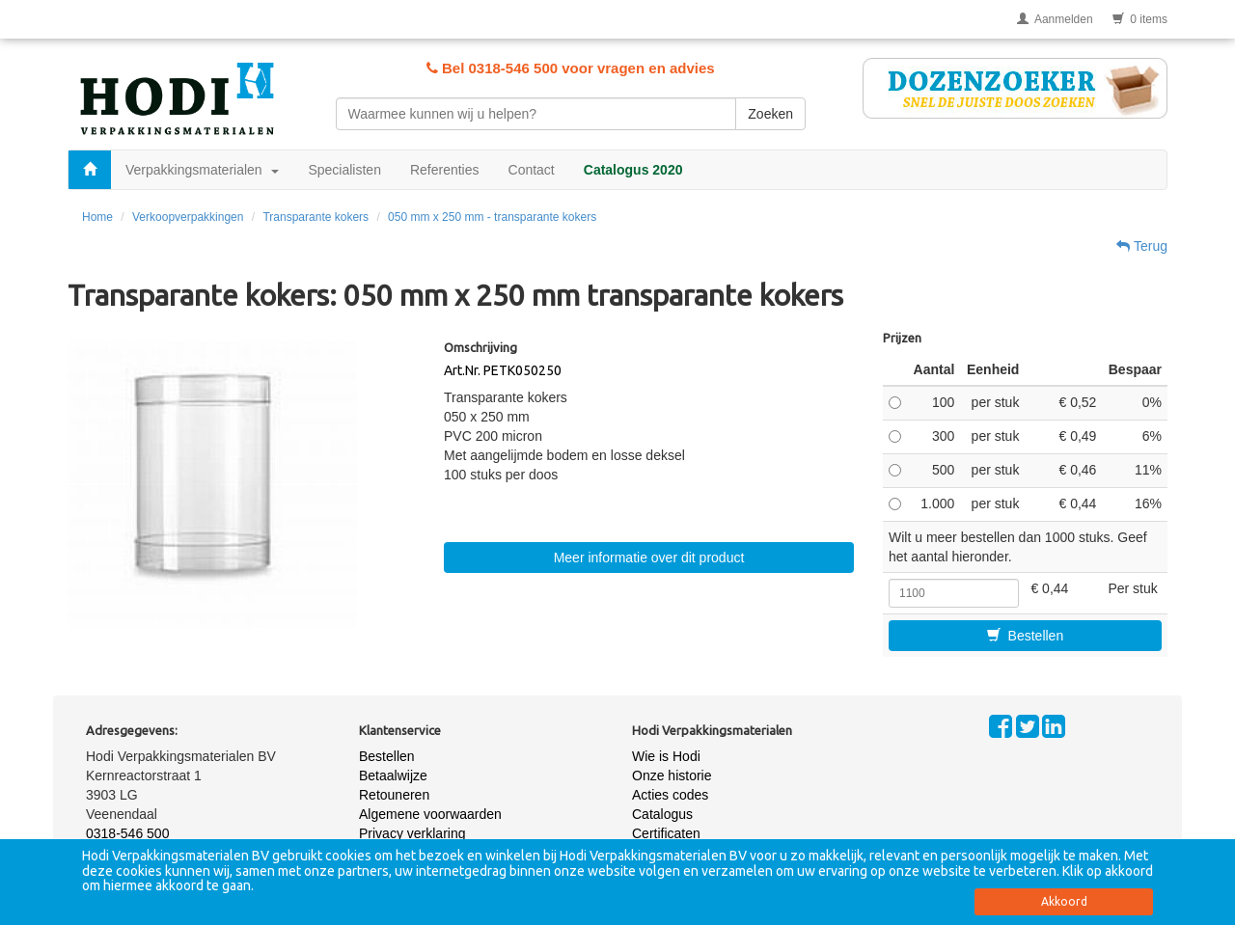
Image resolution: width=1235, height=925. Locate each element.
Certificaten (666, 833)
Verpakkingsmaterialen (202, 169)
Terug (1141, 246)
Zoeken (770, 114)
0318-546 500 (127, 833)
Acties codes (670, 795)
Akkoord (1064, 901)
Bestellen (1025, 635)
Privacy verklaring (412, 833)
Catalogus (662, 814)
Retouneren (394, 795)
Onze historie (671, 775)
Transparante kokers (315, 217)
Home (97, 217)
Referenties (445, 169)
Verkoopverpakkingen (187, 217)
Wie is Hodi (666, 756)
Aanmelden (1055, 19)
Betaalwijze (393, 775)
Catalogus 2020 (633, 169)
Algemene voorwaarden (430, 814)
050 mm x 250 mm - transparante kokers (492, 217)
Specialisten (344, 169)
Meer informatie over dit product (649, 557)
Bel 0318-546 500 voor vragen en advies (570, 68)
